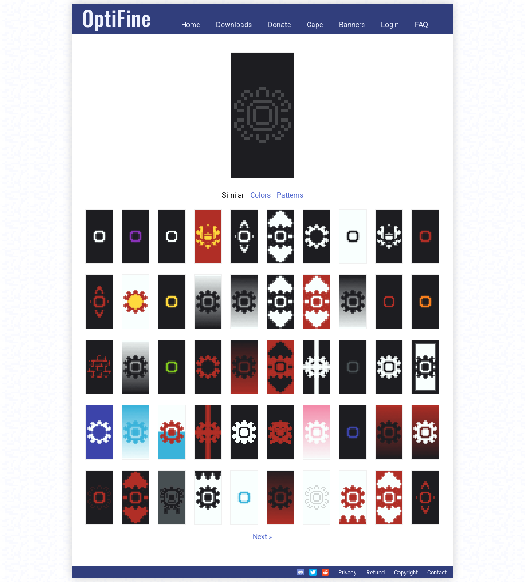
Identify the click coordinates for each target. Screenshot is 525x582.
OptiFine (116, 18)
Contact (437, 572)
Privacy (347, 572)
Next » (262, 536)
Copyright (406, 572)
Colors (260, 195)
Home (190, 25)
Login (390, 25)
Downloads (234, 25)
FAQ (421, 25)
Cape (315, 25)
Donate (279, 25)
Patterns (290, 195)
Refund (375, 572)
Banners (352, 25)
